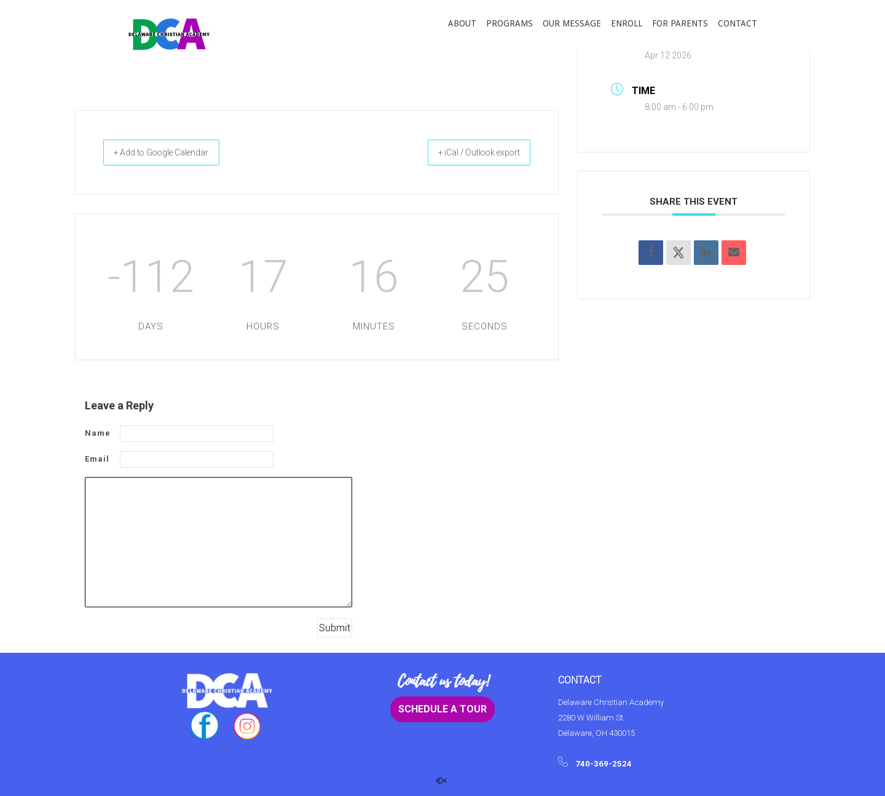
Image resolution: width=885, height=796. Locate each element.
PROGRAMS (509, 23)
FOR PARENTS (680, 23)
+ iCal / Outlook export (466, 152)
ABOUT (462, 23)
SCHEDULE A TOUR (442, 709)
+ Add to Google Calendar (175, 152)
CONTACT (737, 23)
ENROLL (626, 23)
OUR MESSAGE (572, 23)
